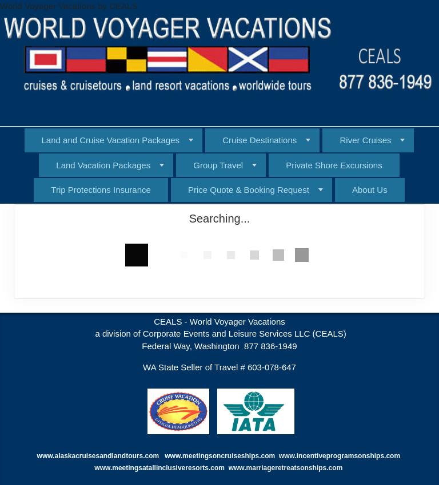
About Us (370, 190)
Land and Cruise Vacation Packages (111, 140)
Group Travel (218, 165)
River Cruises (365, 140)
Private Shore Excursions (334, 165)
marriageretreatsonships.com (295, 468)
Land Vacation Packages (103, 165)
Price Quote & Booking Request (248, 190)
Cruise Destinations (259, 140)
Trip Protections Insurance (101, 190)
